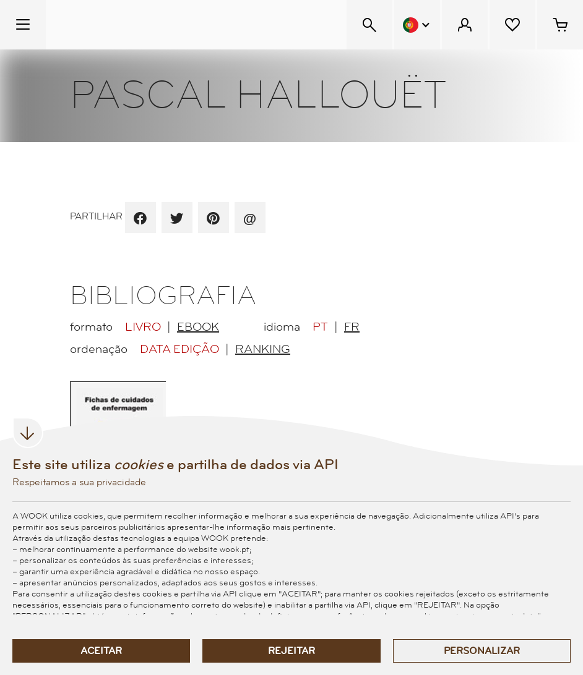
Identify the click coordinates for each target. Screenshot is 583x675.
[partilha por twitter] (176, 218)
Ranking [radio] (262, 349)
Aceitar (101, 651)
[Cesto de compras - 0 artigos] (560, 24)
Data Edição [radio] (179, 349)
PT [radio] (320, 327)
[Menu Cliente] (465, 24)
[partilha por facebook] (140, 218)
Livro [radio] (143, 327)
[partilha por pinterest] (213, 218)
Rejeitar (291, 651)
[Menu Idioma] (417, 24)
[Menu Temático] (23, 24)
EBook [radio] (198, 327)
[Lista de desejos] (512, 24)
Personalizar (482, 651)
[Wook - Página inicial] (121, 24)
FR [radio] (352, 327)
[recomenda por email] (249, 218)
